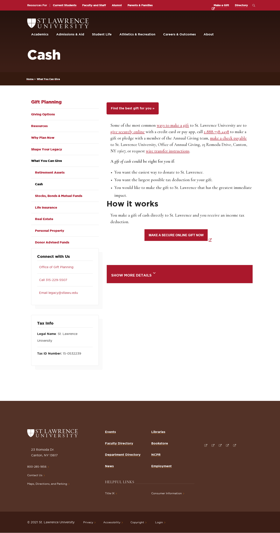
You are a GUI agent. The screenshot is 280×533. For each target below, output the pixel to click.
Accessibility (111, 522)
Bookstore (159, 443)
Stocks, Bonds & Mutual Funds (58, 196)
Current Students (64, 5)
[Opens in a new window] (205, 445)
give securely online (127, 131)
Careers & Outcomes (179, 34)
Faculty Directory (119, 443)
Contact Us (34, 475)
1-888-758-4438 (216, 131)
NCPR (156, 454)
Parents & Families (140, 5)
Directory (241, 5)
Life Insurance (46, 207)
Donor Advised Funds (52, 242)
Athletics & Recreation (137, 34)
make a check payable (228, 138)
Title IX (110, 493)
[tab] (180, 274)
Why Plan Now (42, 137)
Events (110, 432)
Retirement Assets (50, 172)
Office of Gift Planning (55, 267)
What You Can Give (48, 79)
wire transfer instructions (167, 151)
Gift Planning (46, 101)
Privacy (88, 522)
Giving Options (43, 114)
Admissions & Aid (70, 34)
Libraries (158, 432)
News (109, 466)
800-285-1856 (36, 466)
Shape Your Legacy (46, 149)
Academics (39, 34)
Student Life (102, 34)
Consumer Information (166, 493)
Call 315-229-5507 (52, 280)
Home (30, 79)
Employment (161, 466)
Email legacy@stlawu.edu (57, 292)
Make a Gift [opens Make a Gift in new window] (221, 5)
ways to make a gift (173, 125)
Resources (39, 126)
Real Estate (44, 219)
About (209, 34)
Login (159, 522)
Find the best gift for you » (132, 108)
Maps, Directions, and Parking (47, 483)
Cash (39, 184)
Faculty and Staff (94, 5)
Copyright (137, 522)
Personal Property (49, 230)
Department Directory (123, 454)
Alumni (117, 5)
